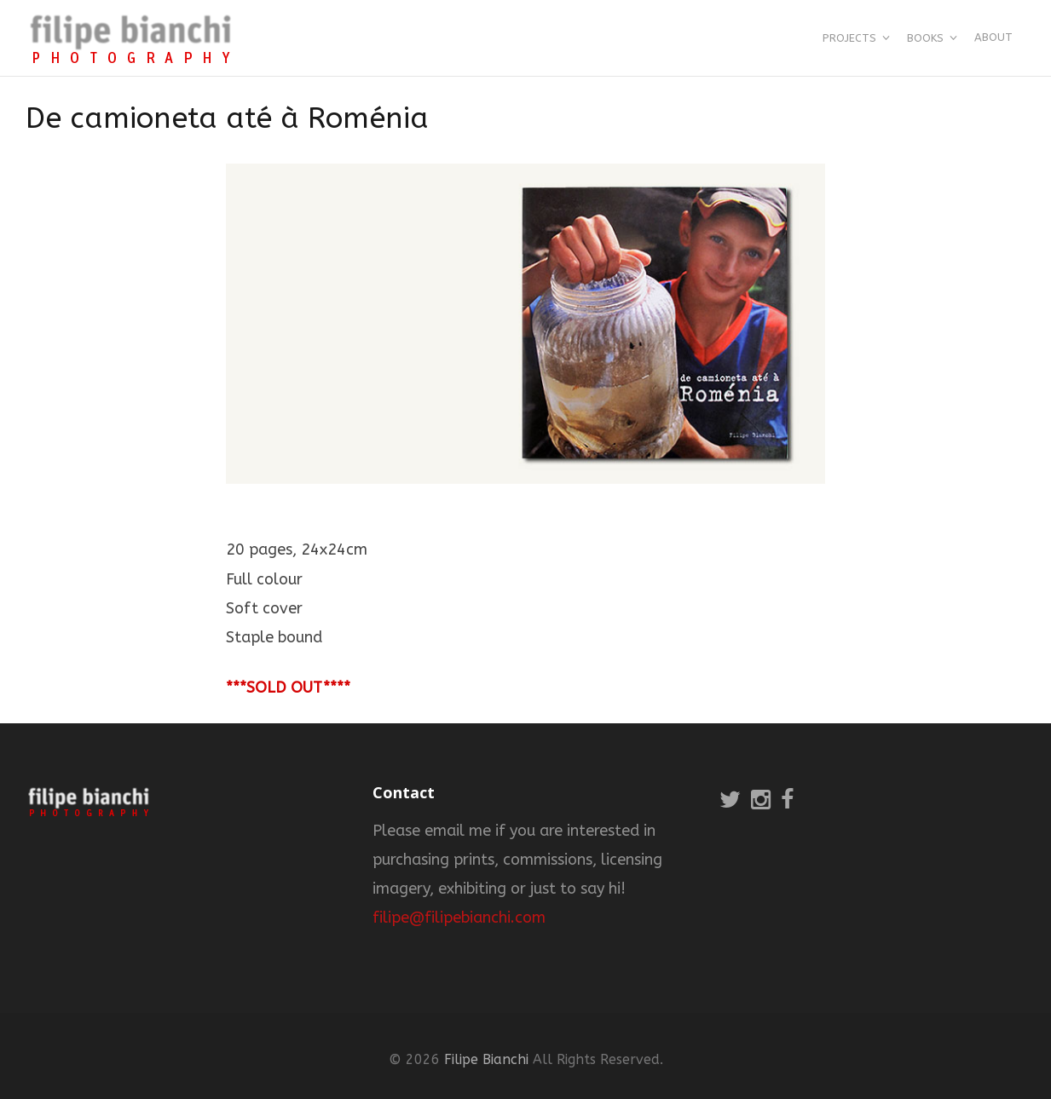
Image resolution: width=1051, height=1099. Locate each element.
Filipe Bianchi (486, 1059)
